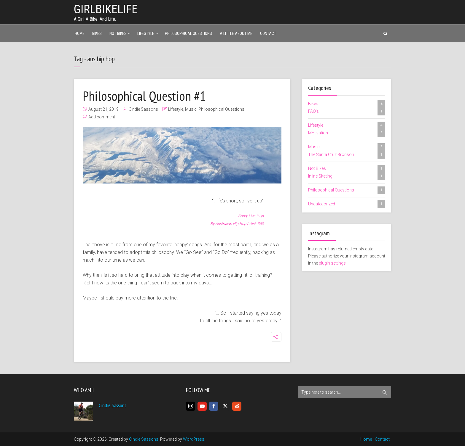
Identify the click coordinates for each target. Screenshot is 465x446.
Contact (268, 33)
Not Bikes (118, 33)
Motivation (346, 133)
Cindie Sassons (143, 109)
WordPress (193, 439)
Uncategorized (346, 204)
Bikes (97, 33)
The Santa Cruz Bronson (346, 155)
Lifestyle (145, 33)
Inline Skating (346, 176)
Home (80, 33)
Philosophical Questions (188, 33)
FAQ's (346, 111)
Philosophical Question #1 (144, 95)
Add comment (101, 117)
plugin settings (333, 263)
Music (191, 109)
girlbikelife (106, 9)
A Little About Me (236, 33)
